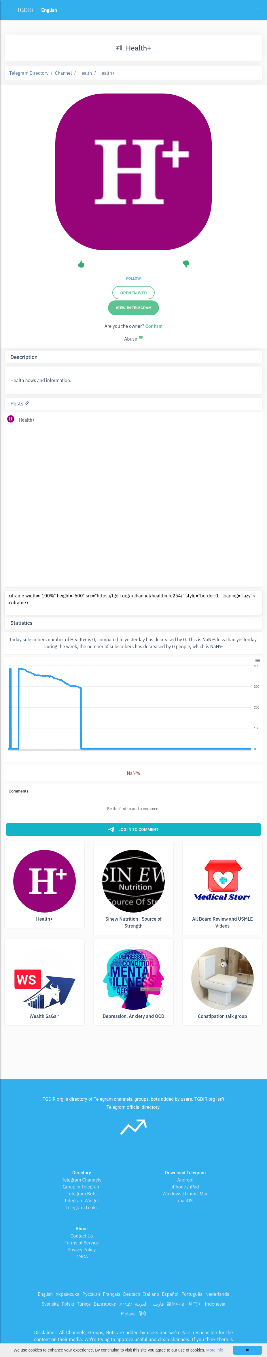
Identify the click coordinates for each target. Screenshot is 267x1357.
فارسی (157, 1304)
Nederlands (217, 1294)
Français (111, 1294)
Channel (63, 73)
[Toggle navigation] (258, 10)
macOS (185, 1200)
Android (185, 1180)
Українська (67, 1294)
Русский (91, 1294)
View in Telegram (134, 307)
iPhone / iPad (185, 1187)
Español (170, 1294)
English (45, 1294)
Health (85, 73)
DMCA (81, 1256)
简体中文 (176, 1304)
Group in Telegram (82, 1187)
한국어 (195, 1304)
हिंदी (142, 1314)
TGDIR (25, 10)
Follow (133, 278)
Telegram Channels (81, 1180)
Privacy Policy (81, 1250)
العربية (141, 1304)
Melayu (128, 1314)
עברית (126, 1304)
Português (191, 1294)
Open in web (133, 293)
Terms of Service (82, 1243)
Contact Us (81, 1236)
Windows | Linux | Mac (185, 1194)
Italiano (151, 1294)
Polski (68, 1304)
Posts (17, 403)
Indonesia (215, 1304)
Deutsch (131, 1294)
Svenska (50, 1304)
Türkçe (84, 1304)
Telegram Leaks (82, 1207)
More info (214, 1350)
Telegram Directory (28, 73)
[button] (257, 659)
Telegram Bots (81, 1194)
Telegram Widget (81, 1200)
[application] (133, 707)
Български (105, 1304)
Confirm (153, 326)
